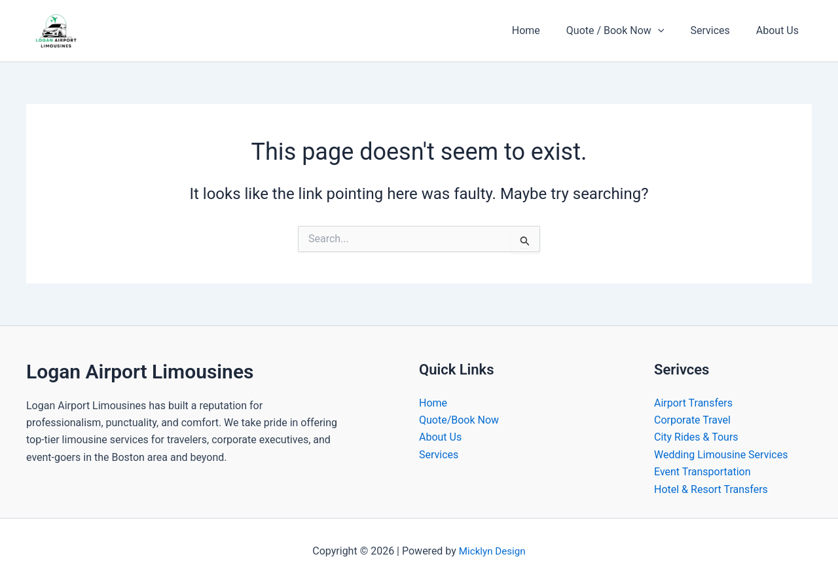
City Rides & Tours (696, 437)
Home (544, 30)
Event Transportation (702, 471)
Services (717, 30)
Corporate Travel (692, 420)
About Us (780, 30)
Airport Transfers (693, 403)
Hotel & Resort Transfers (711, 489)
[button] (671, 31)
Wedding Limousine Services (721, 454)
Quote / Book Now (628, 31)
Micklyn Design (492, 551)
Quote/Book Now (459, 420)
